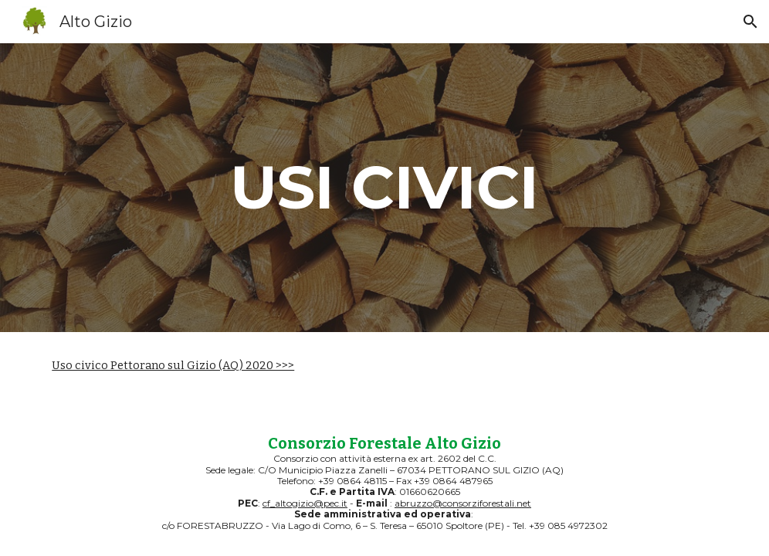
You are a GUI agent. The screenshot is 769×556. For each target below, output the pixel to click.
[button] (750, 21)
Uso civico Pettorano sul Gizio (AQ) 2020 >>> (173, 365)
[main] (384, 188)
